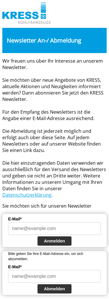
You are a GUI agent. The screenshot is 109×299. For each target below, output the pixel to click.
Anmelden (54, 240)
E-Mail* (15, 219)
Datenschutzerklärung (26, 195)
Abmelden (54, 288)
